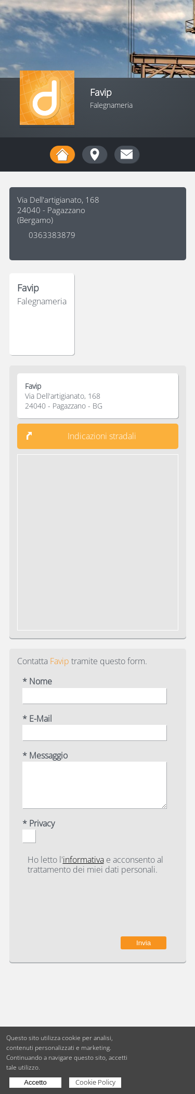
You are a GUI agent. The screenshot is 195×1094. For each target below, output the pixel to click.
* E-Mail (37, 719)
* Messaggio (45, 756)
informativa (83, 859)
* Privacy (38, 824)
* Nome (37, 681)
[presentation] (87, 906)
